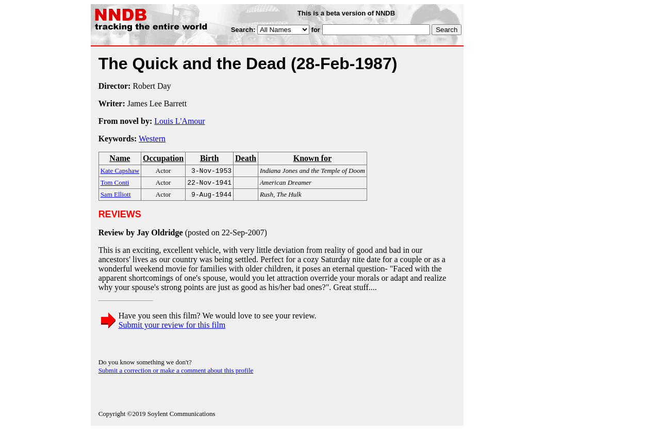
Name (119, 158)
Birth (209, 158)
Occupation (163, 158)
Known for (312, 158)
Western (152, 138)
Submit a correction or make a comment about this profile (176, 373)
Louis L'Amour (179, 121)
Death (245, 158)
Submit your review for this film (172, 328)
